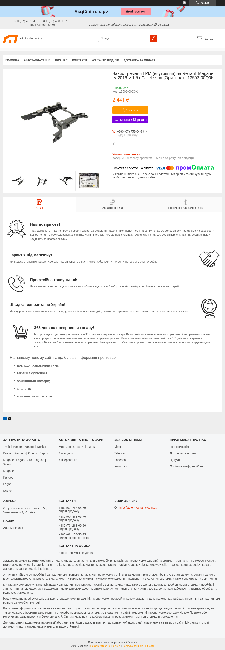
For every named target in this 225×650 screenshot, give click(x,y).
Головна (12, 60)
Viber (117, 446)
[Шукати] (153, 38)
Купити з (133, 120)
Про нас (61, 60)
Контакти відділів (105, 60)
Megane (8, 471)
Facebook (120, 460)
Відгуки (175, 460)
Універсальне (68, 460)
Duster (7, 490)
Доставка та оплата (139, 60)
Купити (133, 110)
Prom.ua (132, 642)
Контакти (79, 60)
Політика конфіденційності (188, 466)
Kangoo (8, 477)
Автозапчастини (37, 60)
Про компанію (179, 446)
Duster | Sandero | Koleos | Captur (25, 453)
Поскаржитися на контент (105, 645)
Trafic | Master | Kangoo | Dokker (24, 446)
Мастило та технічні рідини (77, 446)
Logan (7, 484)
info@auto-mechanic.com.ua (138, 507)
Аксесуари (66, 453)
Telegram (120, 453)
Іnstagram (120, 466)
